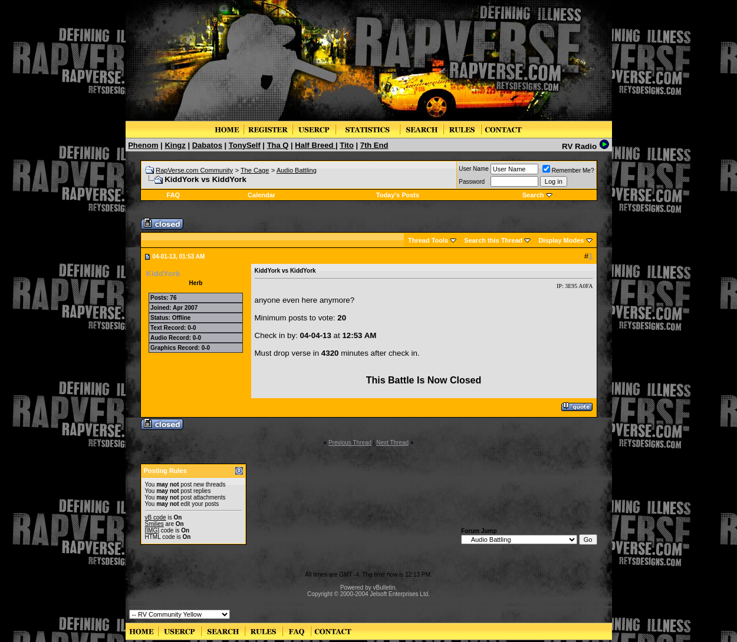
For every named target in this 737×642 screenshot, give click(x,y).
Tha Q (278, 145)
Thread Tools (428, 240)
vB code (155, 517)
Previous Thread (349, 442)
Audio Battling (297, 170)
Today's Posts (397, 194)
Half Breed (315, 145)
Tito (347, 145)
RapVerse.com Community (194, 170)
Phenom (143, 145)
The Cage (255, 170)
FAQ (173, 194)
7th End (374, 145)
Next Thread (392, 442)
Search (533, 194)
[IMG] (152, 530)
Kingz (174, 145)
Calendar (261, 194)
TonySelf (245, 145)
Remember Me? (568, 170)
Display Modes (561, 240)
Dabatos (207, 145)
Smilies (154, 524)
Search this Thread (493, 240)
